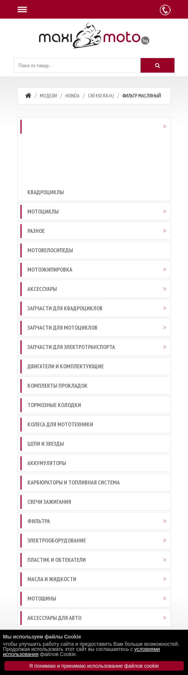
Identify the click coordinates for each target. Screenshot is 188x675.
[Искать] (157, 65)
